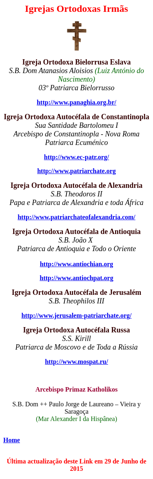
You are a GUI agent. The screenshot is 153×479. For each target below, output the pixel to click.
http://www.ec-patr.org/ (76, 157)
